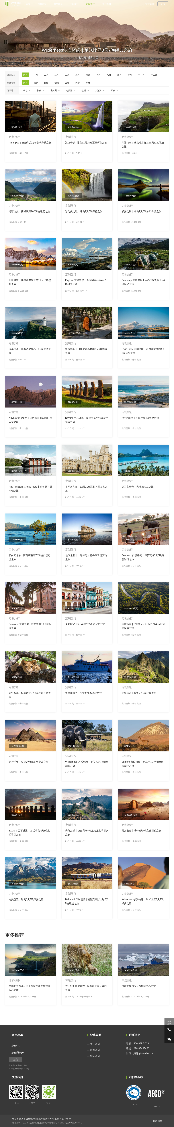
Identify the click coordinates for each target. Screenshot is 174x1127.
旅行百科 (106, 4)
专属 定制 (169, 1022)
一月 (36, 75)
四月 (67, 75)
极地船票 (58, 4)
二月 (46, 75)
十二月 (154, 75)
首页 (28, 4)
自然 (46, 82)
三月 (57, 75)
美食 (77, 82)
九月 (119, 75)
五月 (77, 75)
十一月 (141, 75)
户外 (88, 82)
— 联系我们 (93, 1050)
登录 (163, 4)
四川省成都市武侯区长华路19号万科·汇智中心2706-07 (45, 1118)
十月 (130, 75)
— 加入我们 (93, 1056)
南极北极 (42, 4)
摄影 (36, 82)
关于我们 (149, 4)
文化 (67, 82)
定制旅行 (90, 4)
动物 (57, 82)
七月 (98, 75)
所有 (25, 75)
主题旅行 (74, 4)
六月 (88, 75)
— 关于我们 (93, 1044)
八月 (109, 75)
